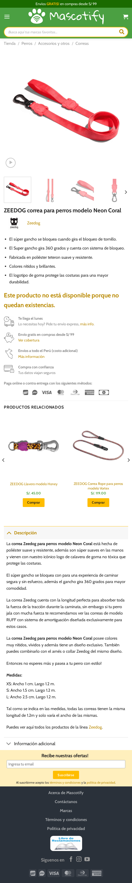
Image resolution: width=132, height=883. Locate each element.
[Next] (125, 192)
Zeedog (33, 223)
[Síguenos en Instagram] (79, 860)
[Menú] (7, 16)
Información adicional (29, 744)
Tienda (10, 43)
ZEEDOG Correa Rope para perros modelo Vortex (98, 486)
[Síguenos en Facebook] (71, 860)
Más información (31, 356)
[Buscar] (121, 32)
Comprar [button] (33, 502)
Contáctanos (66, 801)
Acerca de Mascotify (66, 792)
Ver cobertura (28, 340)
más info (87, 324)
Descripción (20, 532)
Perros (26, 43)
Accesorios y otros (54, 43)
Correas (82, 43)
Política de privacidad (66, 828)
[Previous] (3, 470)
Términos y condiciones (66, 819)
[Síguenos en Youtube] (87, 860)
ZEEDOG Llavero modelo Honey (34, 484)
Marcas (66, 810)
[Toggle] (9, 532)
